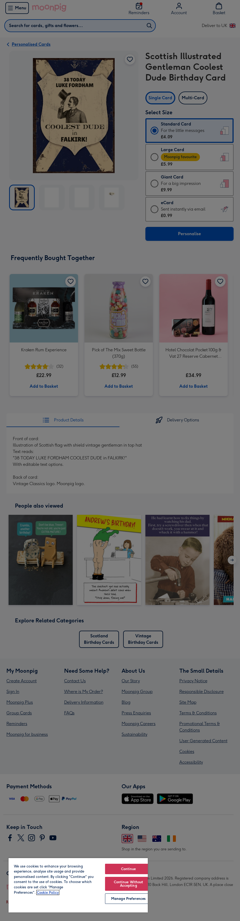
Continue (128, 869)
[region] (78, 885)
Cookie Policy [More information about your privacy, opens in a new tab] (48, 892)
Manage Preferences (128, 899)
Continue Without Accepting (128, 884)
